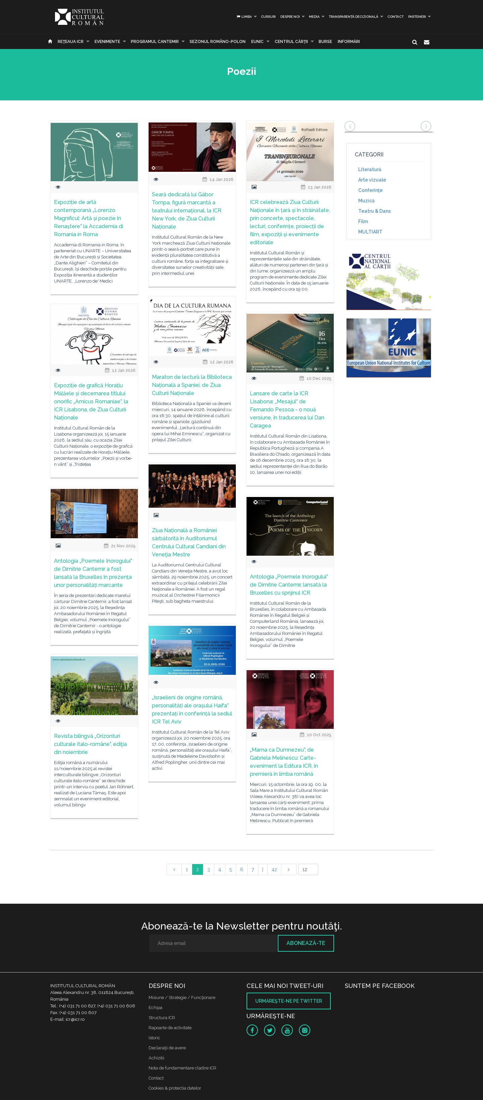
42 (274, 869)
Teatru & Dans (374, 211)
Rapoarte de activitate (170, 1027)
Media (314, 16)
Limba (244, 16)
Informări (349, 41)
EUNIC (257, 41)
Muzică (366, 200)
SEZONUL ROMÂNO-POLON (218, 41)
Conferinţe (370, 190)
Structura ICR (162, 1017)
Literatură (369, 169)
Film (363, 221)
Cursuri (268, 16)
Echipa (155, 1007)
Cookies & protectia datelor (175, 1088)
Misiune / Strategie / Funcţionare (182, 997)
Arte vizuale (372, 180)
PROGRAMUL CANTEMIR (155, 41)
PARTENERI (417, 16)
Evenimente (107, 41)
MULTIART (370, 232)
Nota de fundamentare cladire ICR (182, 1067)
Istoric (154, 1037)
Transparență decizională (353, 16)
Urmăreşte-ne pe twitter (288, 1001)
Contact (395, 16)
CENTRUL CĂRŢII (291, 41)
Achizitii (156, 1057)
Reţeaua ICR (71, 41)
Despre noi (290, 16)
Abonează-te (305, 943)
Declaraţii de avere (167, 1047)
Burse (325, 41)
